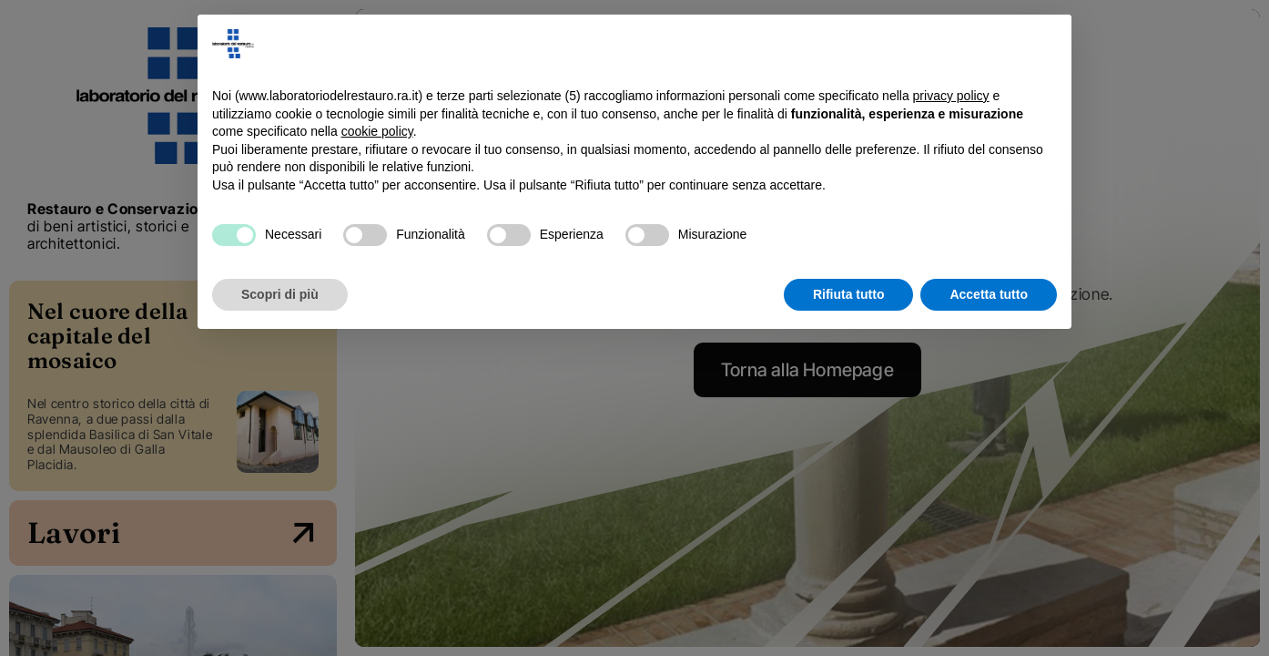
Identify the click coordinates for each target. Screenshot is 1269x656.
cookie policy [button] (377, 131)
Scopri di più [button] (280, 294)
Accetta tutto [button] (988, 294)
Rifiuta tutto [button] (849, 294)
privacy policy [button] (951, 95)
